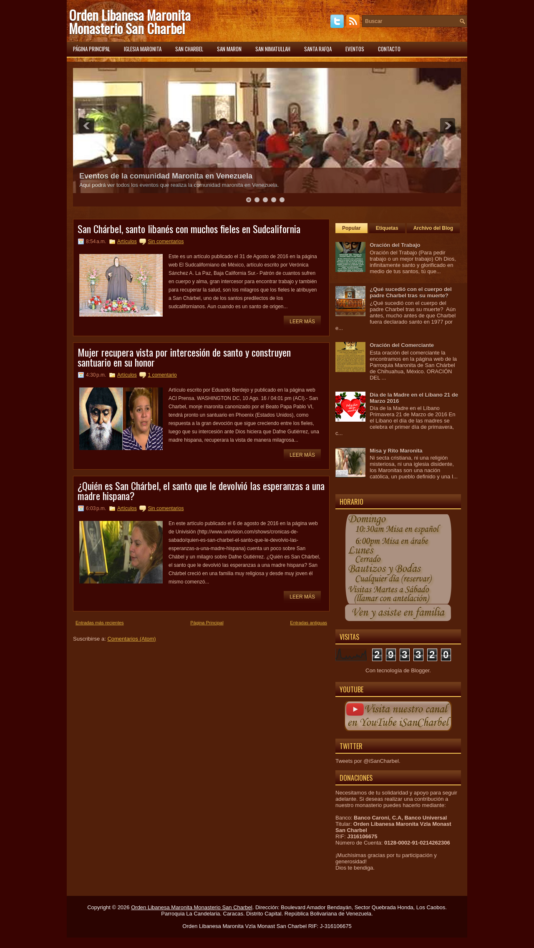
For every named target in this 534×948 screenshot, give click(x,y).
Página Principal (207, 622)
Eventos (354, 49)
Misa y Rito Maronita (396, 451)
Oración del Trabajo (395, 245)
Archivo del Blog (433, 228)
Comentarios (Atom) (131, 639)
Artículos (127, 241)
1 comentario (162, 375)
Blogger (420, 670)
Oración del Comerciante (402, 345)
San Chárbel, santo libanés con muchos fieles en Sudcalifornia (189, 229)
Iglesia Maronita (142, 49)
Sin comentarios (166, 241)
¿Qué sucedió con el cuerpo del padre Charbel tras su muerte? (411, 292)
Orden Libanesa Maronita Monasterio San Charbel (130, 21)
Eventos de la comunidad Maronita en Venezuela (165, 176)
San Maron (229, 49)
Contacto (389, 49)
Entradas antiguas (308, 622)
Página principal (91, 49)
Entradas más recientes (100, 622)
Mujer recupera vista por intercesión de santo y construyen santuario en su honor (184, 357)
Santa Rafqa (318, 49)
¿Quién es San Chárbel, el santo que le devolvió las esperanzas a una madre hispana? (201, 490)
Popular (351, 228)
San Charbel (189, 49)
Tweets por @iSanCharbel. (367, 761)
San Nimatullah (272, 49)
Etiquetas (387, 228)
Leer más (302, 321)
